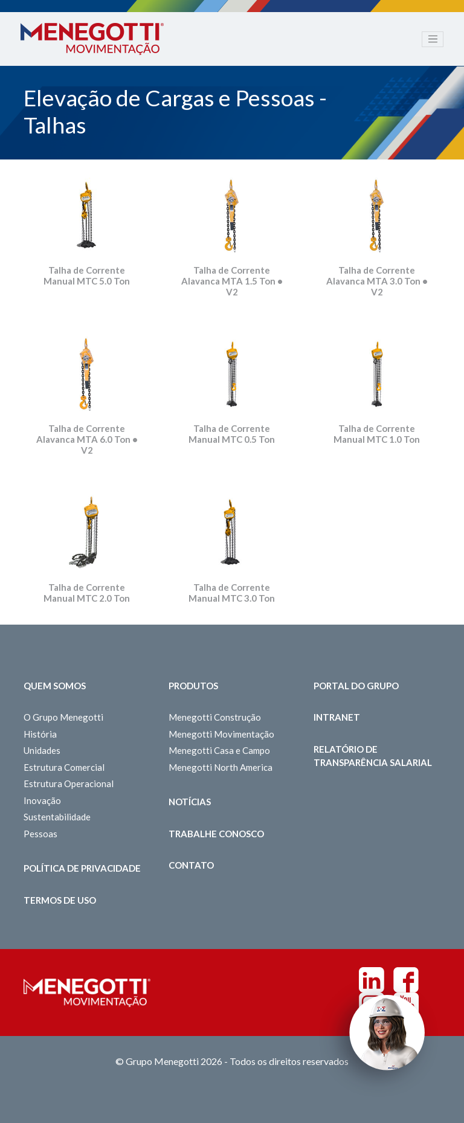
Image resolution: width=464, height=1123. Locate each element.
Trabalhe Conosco (216, 833)
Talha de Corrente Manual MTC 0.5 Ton (231, 434)
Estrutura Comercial (64, 767)
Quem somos (55, 685)
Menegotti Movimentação (221, 734)
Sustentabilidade (57, 816)
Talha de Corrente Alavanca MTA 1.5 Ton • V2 (232, 281)
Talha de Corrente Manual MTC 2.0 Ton (87, 592)
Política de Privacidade (82, 868)
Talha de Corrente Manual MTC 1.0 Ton (377, 434)
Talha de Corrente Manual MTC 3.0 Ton (231, 592)
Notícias (190, 801)
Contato (191, 865)
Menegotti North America (220, 767)
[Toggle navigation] (432, 39)
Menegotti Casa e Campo (219, 750)
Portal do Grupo (356, 685)
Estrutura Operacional (69, 783)
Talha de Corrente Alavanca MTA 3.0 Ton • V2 (377, 281)
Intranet (337, 717)
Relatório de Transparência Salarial (373, 756)
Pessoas (40, 833)
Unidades (42, 750)
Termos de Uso (60, 900)
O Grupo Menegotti (63, 717)
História (40, 734)
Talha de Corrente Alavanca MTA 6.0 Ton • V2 (87, 439)
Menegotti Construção (215, 717)
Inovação (42, 800)
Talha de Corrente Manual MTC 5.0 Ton (87, 275)
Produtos (193, 685)
